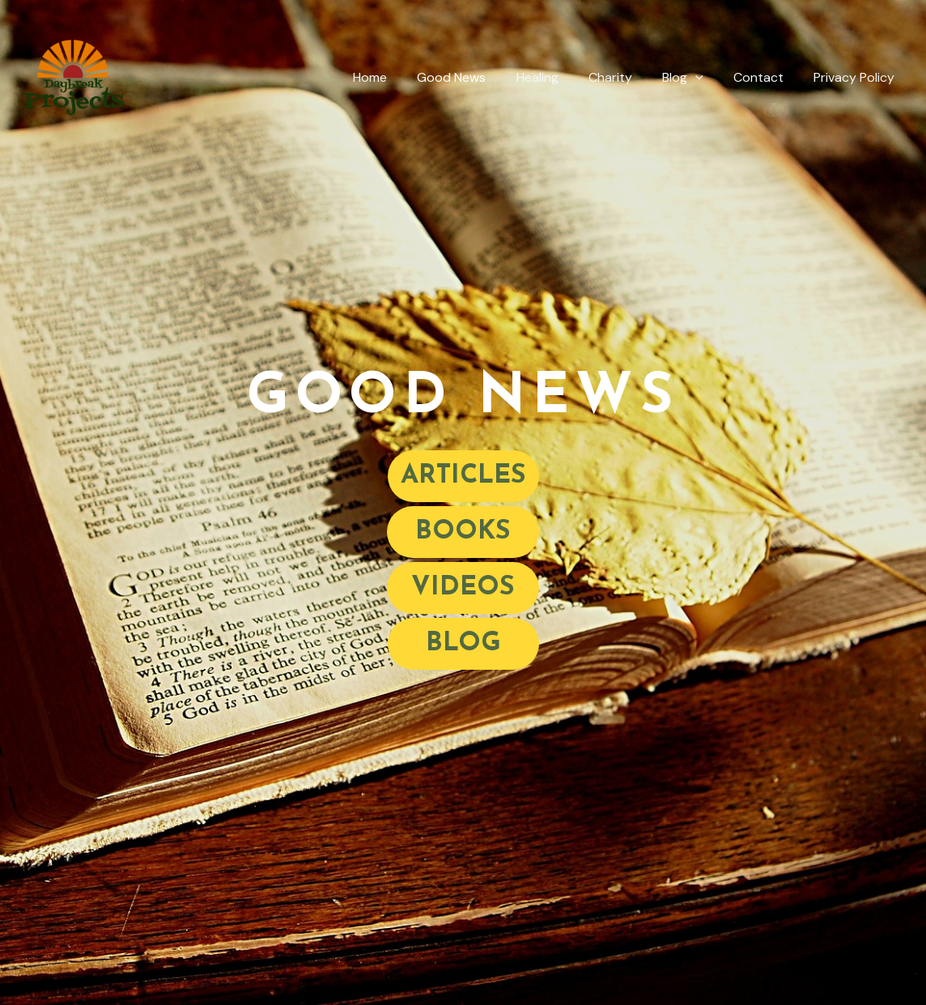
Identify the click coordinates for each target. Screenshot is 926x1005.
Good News (474, 77)
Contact (765, 77)
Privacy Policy (856, 77)
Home (397, 77)
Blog (693, 78)
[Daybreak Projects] (72, 76)
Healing (556, 77)
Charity (625, 77)
